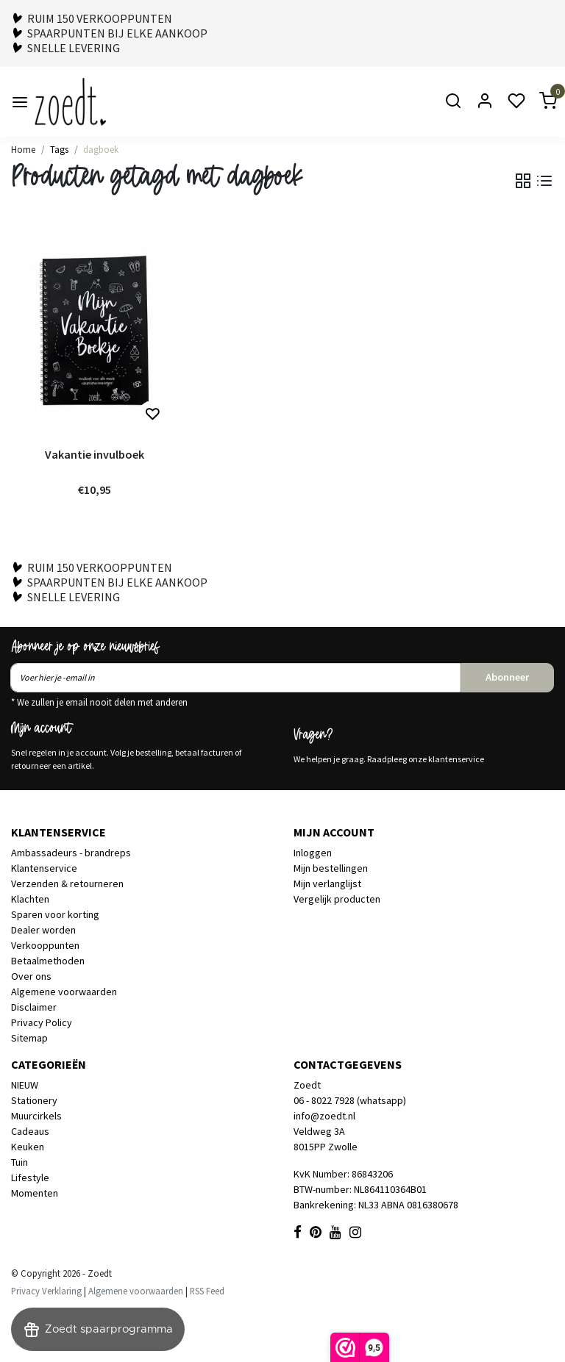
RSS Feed (207, 1291)
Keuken (27, 1146)
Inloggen (313, 852)
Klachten (30, 899)
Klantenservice (44, 868)
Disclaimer (34, 1007)
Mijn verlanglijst (327, 883)
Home (23, 149)
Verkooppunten (45, 945)
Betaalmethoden (48, 960)
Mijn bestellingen (331, 868)
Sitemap (29, 1037)
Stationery (34, 1100)
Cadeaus (30, 1131)
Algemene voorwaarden (64, 991)
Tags (59, 149)
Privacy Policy (41, 1022)
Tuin (19, 1162)
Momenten (34, 1193)
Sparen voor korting (55, 914)
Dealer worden (43, 929)
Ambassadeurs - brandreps (71, 852)
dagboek (100, 149)
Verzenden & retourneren (67, 883)
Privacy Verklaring (46, 1291)
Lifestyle (30, 1177)
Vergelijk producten (337, 899)
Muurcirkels (36, 1115)
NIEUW (24, 1085)
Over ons (31, 976)
